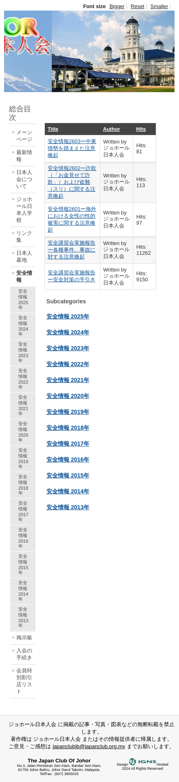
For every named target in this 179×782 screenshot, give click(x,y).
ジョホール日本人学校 (24, 209)
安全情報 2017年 (23, 511)
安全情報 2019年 (23, 458)
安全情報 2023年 (23, 352)
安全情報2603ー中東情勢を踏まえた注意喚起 (72, 148)
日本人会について (24, 179)
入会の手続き (24, 654)
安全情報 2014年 (23, 590)
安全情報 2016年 (23, 537)
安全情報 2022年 (23, 378)
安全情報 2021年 (23, 405)
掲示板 (24, 637)
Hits (141, 129)
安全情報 (24, 276)
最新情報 (24, 155)
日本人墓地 (24, 256)
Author (111, 129)
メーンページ (24, 135)
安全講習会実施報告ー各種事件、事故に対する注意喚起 (71, 250)
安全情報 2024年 (23, 325)
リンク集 (24, 236)
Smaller (159, 6)
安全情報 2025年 (23, 299)
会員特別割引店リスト (24, 680)
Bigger (116, 6)
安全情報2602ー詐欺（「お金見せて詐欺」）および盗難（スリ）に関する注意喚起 (72, 182)
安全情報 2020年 (23, 431)
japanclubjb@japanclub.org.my (89, 746)
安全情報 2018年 (23, 484)
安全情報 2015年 (23, 564)
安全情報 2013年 (23, 617)
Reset (137, 6)
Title (53, 129)
